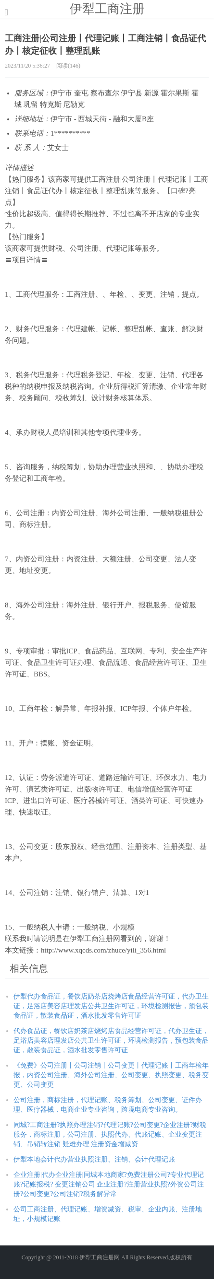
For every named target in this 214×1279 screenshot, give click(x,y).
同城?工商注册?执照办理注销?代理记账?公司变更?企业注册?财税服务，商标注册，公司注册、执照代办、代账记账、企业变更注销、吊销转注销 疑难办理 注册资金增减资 (109, 1134)
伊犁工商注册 (107, 8)
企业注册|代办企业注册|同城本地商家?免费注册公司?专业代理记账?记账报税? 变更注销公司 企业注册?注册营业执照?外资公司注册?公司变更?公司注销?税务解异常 (108, 1184)
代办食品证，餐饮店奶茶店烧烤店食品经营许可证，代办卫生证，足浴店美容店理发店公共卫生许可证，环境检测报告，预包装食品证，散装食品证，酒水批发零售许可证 (111, 1040)
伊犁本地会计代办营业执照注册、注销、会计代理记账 (94, 1159)
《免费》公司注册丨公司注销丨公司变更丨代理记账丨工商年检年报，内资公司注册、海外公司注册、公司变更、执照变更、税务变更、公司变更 (111, 1075)
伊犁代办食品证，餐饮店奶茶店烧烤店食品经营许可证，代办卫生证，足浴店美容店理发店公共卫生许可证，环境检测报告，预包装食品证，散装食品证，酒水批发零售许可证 (111, 1006)
